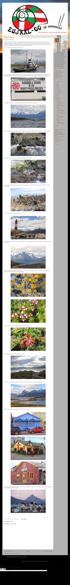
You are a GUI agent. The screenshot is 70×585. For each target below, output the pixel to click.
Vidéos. (56, 78)
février (58, 98)
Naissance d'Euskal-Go (58, 131)
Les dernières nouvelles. (59, 76)
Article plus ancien (48, 551)
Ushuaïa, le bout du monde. (61, 113)
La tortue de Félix (57, 139)
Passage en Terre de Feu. (61, 112)
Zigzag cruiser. (57, 141)
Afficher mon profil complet (59, 68)
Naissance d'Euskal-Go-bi (59, 133)
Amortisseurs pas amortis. (61, 102)
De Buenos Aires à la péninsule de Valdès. (60, 123)
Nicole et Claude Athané (60, 43)
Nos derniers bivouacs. (58, 73)
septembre (58, 92)
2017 (57, 87)
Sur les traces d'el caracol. (59, 140)
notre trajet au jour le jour (59, 72)
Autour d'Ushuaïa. (59, 109)
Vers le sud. (58, 118)
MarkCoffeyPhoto (39, 561)
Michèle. (58, 107)
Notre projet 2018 (57, 70)
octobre (58, 91)
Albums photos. (57, 77)
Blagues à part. (57, 74)
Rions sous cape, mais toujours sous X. (60, 117)
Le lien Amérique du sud (59, 136)
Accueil (28, 551)
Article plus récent (8, 551)
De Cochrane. (59, 101)
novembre (58, 89)
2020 (57, 84)
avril (57, 95)
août (57, 94)
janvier (58, 99)
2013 (57, 125)
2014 (57, 88)
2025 (57, 82)
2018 (57, 85)
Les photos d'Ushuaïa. (60, 110)
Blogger (47, 561)
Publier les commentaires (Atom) (14, 553)
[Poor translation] (4, 569)
